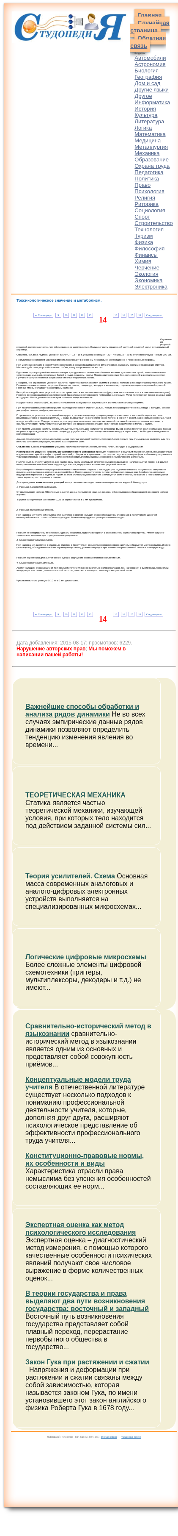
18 (139, 315)
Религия (144, 197)
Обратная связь (148, 42)
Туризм (143, 236)
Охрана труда (152, 166)
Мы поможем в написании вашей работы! (71, 652)
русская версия (109, 1437)
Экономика (148, 280)
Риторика (146, 204)
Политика (146, 178)
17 (131, 315)
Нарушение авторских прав (50, 649)
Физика (143, 242)
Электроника (150, 286)
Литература (149, 121)
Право (142, 185)
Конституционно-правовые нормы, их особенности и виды (84, 1159)
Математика (149, 134)
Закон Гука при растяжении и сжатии (87, 1362)
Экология (146, 274)
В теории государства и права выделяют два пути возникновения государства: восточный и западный (87, 1301)
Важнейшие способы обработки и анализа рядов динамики (82, 710)
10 (66, 315)
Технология (149, 229)
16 (124, 315)
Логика (143, 128)
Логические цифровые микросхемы (85, 957)
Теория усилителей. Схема (70, 876)
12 (82, 315)
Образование (151, 159)
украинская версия (131, 1437)
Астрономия (149, 64)
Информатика (152, 102)
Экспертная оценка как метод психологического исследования (80, 1228)
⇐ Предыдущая (43, 315)
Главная (149, 15)
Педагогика (148, 172)
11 (74, 315)
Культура (145, 115)
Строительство (153, 223)
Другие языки (151, 89)
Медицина (147, 140)
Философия (149, 248)
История (145, 109)
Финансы (146, 255)
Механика (146, 153)
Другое (143, 96)
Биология (146, 70)
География (148, 77)
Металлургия (151, 147)
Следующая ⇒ (154, 315)
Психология (149, 191)
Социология (149, 210)
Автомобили (150, 58)
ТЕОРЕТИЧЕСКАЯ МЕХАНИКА (75, 795)
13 (90, 315)
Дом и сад (147, 83)
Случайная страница (150, 26)
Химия (142, 261)
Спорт (142, 217)
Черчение (146, 267)
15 (116, 315)
